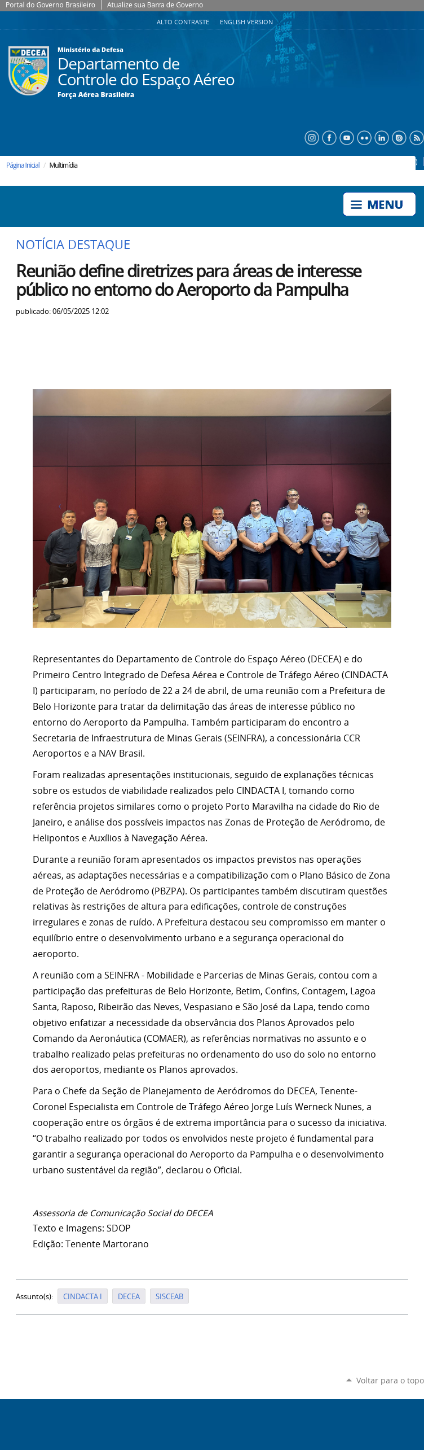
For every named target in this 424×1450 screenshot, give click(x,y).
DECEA (129, 1296)
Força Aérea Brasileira (96, 94)
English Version (246, 22)
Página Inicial (22, 165)
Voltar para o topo (390, 1380)
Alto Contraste (184, 22)
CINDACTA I (82, 1296)
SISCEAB (169, 1296)
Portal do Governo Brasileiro (50, 5)
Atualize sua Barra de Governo (155, 5)
